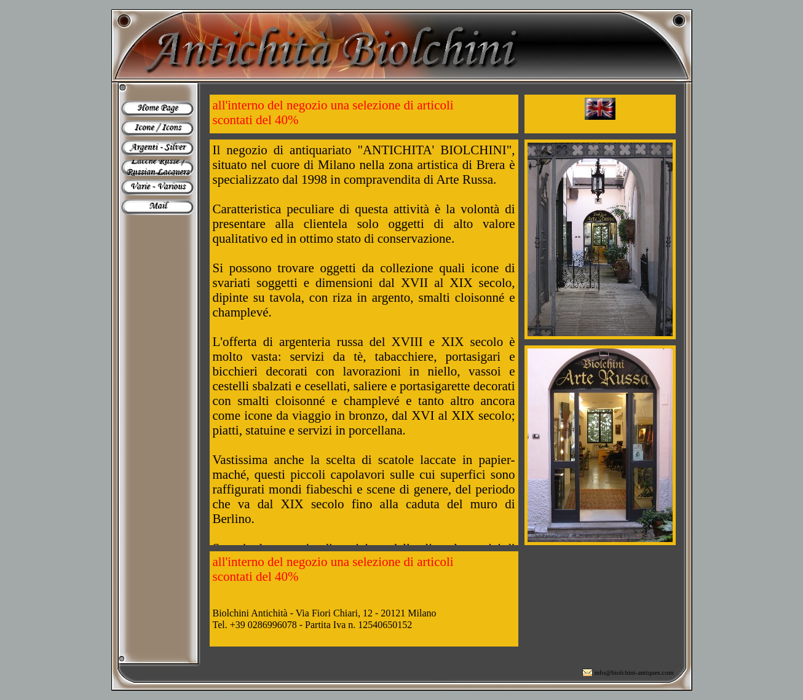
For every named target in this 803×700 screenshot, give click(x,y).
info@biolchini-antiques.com (634, 672)
